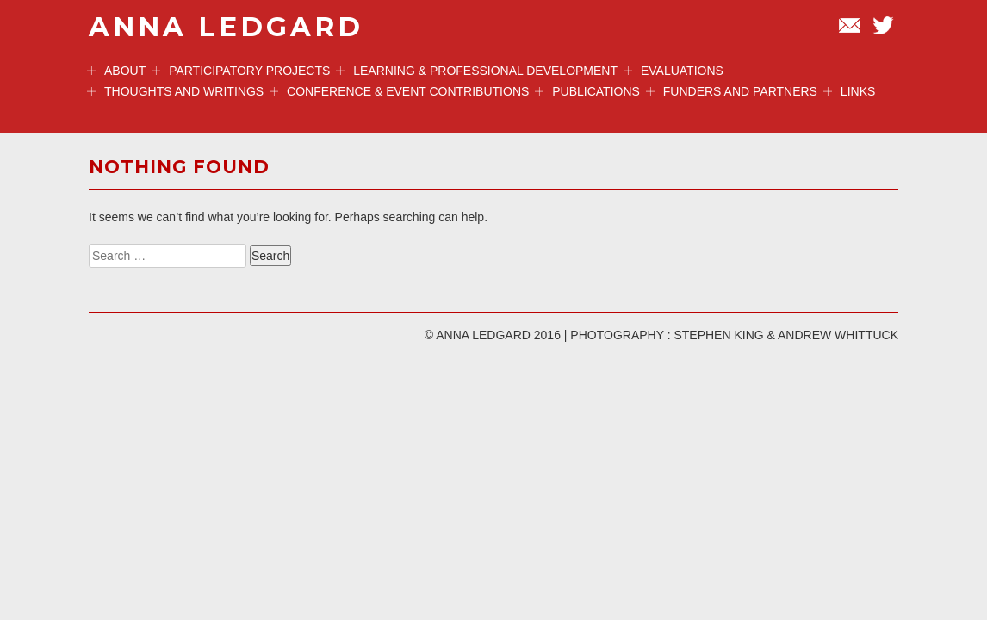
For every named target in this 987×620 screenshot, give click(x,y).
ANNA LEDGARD (226, 26)
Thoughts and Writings (175, 91)
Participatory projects (241, 71)
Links (849, 91)
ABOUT (116, 71)
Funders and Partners (731, 91)
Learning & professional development (477, 71)
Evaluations (673, 71)
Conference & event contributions (399, 91)
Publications (587, 91)
